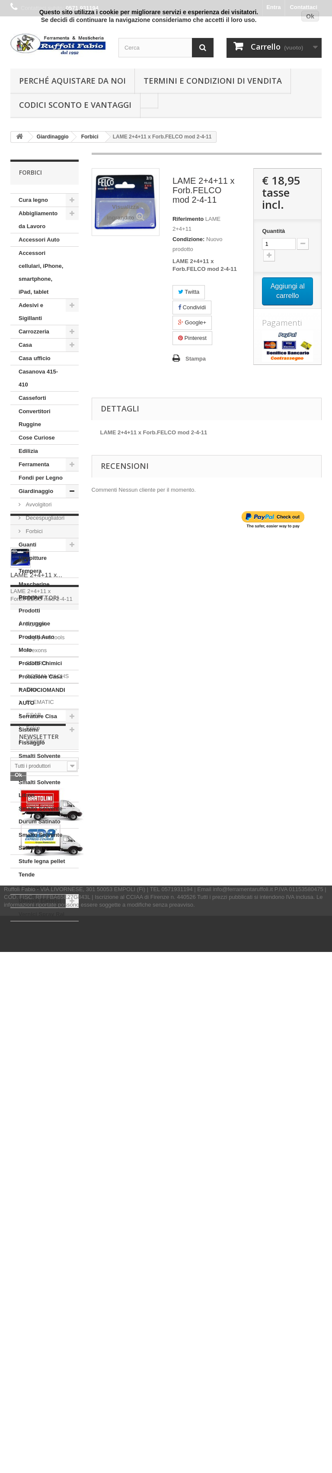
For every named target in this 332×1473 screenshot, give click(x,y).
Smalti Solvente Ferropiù (40, 762)
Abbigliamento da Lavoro (38, 219)
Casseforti (32, 398)
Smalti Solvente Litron (40, 788)
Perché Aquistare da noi (72, 80)
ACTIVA (35, 1078)
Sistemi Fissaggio (32, 736)
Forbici (33, 531)
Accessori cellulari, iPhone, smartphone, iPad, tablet (41, 272)
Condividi (192, 307)
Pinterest (192, 338)
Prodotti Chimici (40, 663)
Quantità (273, 231)
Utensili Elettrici (40, 901)
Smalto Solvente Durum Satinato (40, 815)
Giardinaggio (36, 491)
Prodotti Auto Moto (36, 643)
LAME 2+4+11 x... (36, 995)
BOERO (36, 1117)
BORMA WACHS (47, 1130)
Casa (25, 345)
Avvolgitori (37, 504)
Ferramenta (34, 464)
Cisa (31, 1143)
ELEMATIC (39, 1156)
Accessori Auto (39, 239)
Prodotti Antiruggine (34, 617)
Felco (32, 1182)
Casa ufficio (35, 358)
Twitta (188, 292)
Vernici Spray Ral (41, 914)
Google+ (192, 322)
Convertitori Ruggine (35, 417)
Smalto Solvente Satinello (40, 841)
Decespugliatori (44, 518)
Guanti (27, 544)
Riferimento (188, 219)
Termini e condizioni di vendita (213, 80)
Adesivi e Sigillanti (31, 311)
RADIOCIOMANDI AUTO (42, 696)
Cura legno (33, 200)
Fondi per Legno (41, 477)
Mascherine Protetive (34, 590)
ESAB (33, 1169)
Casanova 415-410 (38, 378)
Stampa (195, 358)
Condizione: (188, 239)
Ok (310, 16)
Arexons (36, 1104)
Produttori (39, 1055)
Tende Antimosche (35, 881)
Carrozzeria (34, 331)
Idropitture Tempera (33, 564)
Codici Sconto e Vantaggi (75, 105)
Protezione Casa (40, 676)
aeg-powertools (45, 1091)
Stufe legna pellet (42, 861)
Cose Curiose (37, 437)
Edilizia (28, 451)
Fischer (35, 1195)
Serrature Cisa (38, 716)
